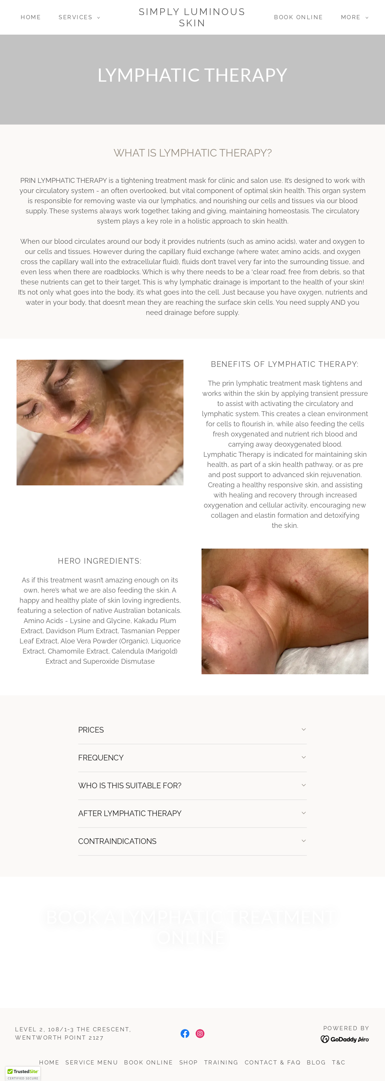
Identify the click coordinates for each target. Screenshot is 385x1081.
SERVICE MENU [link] (91, 1062)
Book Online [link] (298, 17)
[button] (77, 17)
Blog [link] (316, 1062)
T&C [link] (339, 1062)
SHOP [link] (188, 1062)
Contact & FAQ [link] (273, 1062)
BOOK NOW (194, 968)
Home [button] (49, 1062)
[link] (192, 23)
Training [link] (221, 1062)
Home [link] (31, 17)
